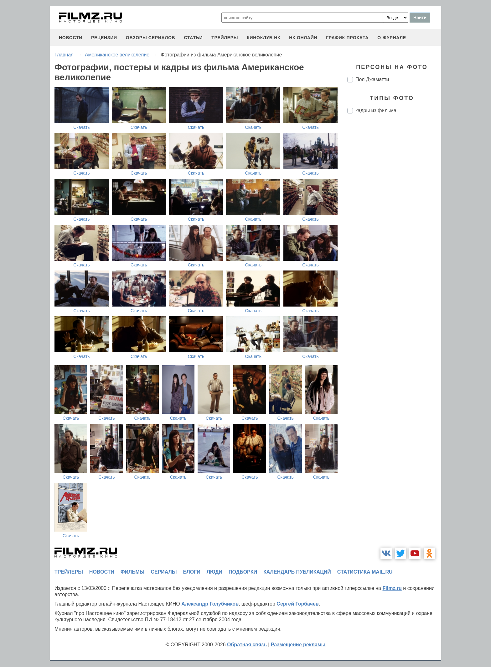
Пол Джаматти (372, 79)
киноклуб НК (263, 37)
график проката (347, 37)
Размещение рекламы (298, 644)
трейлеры (224, 37)
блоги (191, 572)
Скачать (81, 127)
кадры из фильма (375, 110)
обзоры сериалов (150, 37)
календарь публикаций (297, 572)
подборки (243, 572)
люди (214, 572)
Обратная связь (247, 644)
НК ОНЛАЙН (303, 37)
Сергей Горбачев (297, 604)
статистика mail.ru (365, 572)
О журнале (391, 37)
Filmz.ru (391, 588)
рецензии (104, 37)
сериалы (164, 572)
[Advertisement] (394, 223)
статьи (193, 37)
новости (70, 37)
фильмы (132, 572)
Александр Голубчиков (210, 604)
